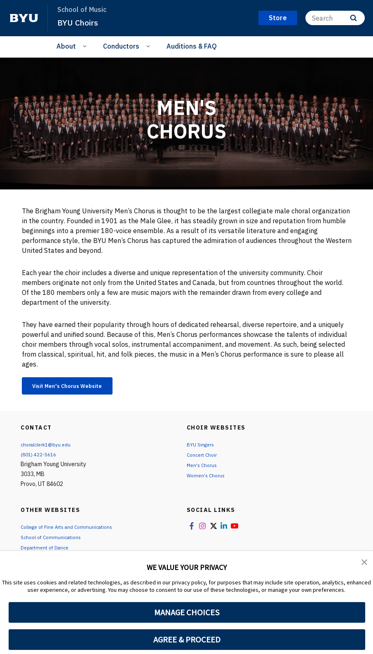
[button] (365, 563)
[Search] (335, 18)
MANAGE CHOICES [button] (187, 612)
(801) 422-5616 (41, 457)
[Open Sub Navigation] (86, 46)
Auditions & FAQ (192, 46)
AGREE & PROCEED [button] (187, 639)
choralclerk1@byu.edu (49, 447)
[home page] (23, 18)
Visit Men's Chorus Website (78, 387)
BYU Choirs (79, 22)
